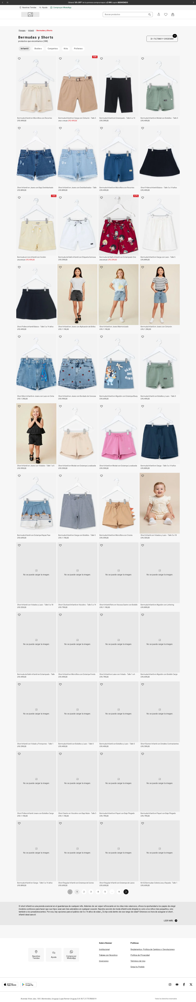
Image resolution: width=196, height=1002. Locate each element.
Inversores (103, 961)
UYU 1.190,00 (63, 329)
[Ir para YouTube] (177, 984)
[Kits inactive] (66, 49)
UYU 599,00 (21, 260)
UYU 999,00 (62, 399)
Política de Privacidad (140, 955)
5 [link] (105, 892)
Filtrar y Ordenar (164, 38)
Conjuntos (53, 48)
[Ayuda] (54, 955)
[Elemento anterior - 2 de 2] (2, 2)
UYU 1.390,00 (146, 329)
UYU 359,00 (145, 538)
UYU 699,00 (103, 260)
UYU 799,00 (62, 607)
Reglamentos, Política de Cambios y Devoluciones (152, 949)
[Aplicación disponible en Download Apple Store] (10, 984)
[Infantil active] (24, 49)
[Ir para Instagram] (170, 984)
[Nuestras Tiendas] (36, 955)
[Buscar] (148, 15)
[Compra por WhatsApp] (71, 955)
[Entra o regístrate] (158, 14)
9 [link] (119, 892)
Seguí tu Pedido (137, 967)
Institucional (104, 949)
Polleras (78, 48)
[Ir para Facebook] (184, 984)
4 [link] (98, 892)
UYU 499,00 (21, 121)
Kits (66, 48)
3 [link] (91, 892)
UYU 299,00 (112, 260)
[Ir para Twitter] (191, 984)
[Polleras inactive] (78, 49)
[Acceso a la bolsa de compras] (173, 15)
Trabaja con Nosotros (108, 955)
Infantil (24, 48)
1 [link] (77, 892)
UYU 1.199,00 (63, 121)
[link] (70, 891)
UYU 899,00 (21, 190)
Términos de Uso (137, 961)
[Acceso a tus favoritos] (166, 15)
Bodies (38, 48)
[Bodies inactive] (38, 49)
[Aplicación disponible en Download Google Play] (28, 984)
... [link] (112, 892)
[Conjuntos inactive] (53, 49)
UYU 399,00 (104, 121)
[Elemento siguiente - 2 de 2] (193, 2)
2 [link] (84, 892)
